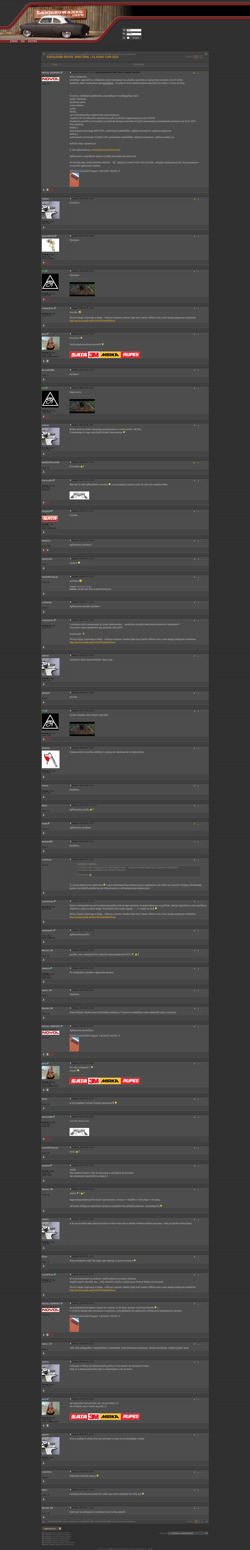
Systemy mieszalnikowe (124, 54)
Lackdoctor (47, 308)
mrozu (45, 785)
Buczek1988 (48, 370)
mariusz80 (47, 480)
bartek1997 (47, 841)
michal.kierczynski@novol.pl (105, 150)
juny (44, 334)
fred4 (44, 823)
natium (45, 199)
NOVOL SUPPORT (51, 73)
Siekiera (46, 748)
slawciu (45, 968)
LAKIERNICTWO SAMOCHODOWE (95, 54)
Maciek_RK (47, 950)
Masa (44, 805)
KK (43, 271)
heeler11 (46, 541)
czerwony (47, 602)
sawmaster (47, 930)
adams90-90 (48, 236)
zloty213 (46, 511)
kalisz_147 (47, 990)
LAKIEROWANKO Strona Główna (62, 54)
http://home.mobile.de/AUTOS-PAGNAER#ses (92, 321)
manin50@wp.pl (50, 577)
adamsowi (47, 559)
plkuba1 (46, 693)
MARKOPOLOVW (50, 462)
